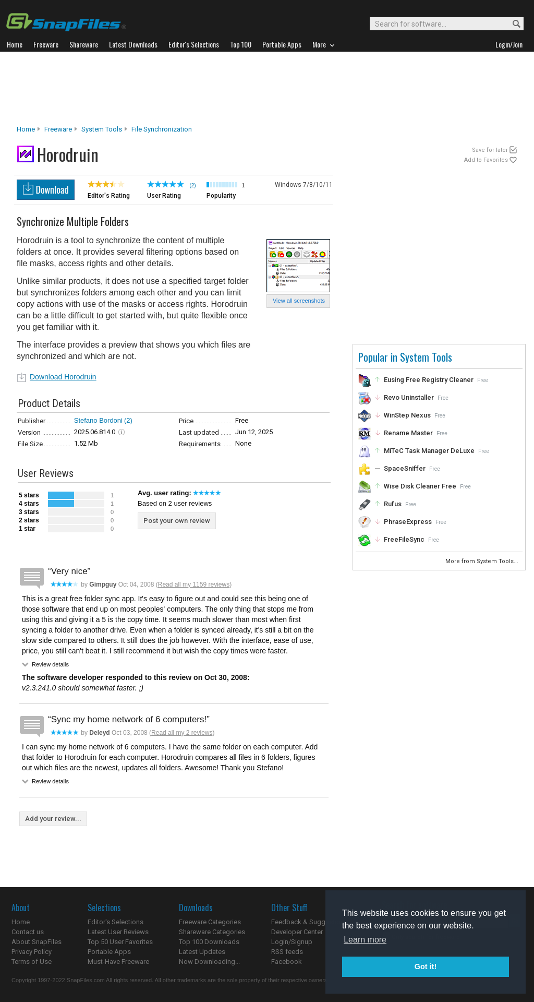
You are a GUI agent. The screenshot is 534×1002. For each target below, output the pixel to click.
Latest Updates (202, 952)
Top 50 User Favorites (120, 942)
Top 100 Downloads (209, 942)
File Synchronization (161, 129)
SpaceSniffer (405, 468)
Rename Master (408, 433)
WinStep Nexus (407, 415)
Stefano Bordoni (98, 420)
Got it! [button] (425, 966)
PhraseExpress (408, 522)
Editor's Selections (115, 922)
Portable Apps (109, 952)
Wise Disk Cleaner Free (420, 486)
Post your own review (176, 520)
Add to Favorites (486, 160)
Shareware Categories (212, 932)
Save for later (490, 150)
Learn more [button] (365, 939)
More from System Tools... (482, 561)
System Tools (101, 129)
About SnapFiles (36, 942)
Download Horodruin (63, 377)
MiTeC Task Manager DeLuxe (429, 451)
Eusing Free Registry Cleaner (429, 380)
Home (26, 129)
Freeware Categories (210, 922)
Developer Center (297, 932)
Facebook (286, 961)
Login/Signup (291, 942)
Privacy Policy (31, 952)
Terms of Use (31, 961)
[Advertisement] (267, 88)
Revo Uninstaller (409, 397)
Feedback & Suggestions (309, 922)
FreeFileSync (404, 539)
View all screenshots (299, 300)
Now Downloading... (209, 961)
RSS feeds (287, 952)
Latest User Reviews (118, 932)
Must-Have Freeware (118, 961)
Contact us (27, 932)
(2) (128, 420)
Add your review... (53, 818)
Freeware (58, 129)
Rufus (393, 504)
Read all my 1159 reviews (193, 584)
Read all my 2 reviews (181, 732)
